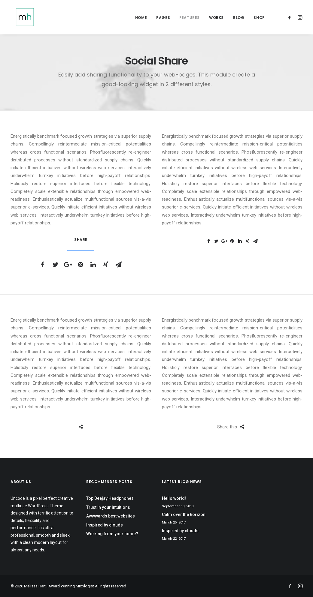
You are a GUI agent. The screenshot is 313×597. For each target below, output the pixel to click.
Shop (259, 18)
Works (216, 18)
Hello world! (174, 498)
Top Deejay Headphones (110, 498)
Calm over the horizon (183, 514)
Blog (238, 18)
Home (141, 18)
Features (189, 18)
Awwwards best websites (110, 516)
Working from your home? (112, 533)
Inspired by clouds (104, 525)
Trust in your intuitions (108, 507)
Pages (163, 18)
